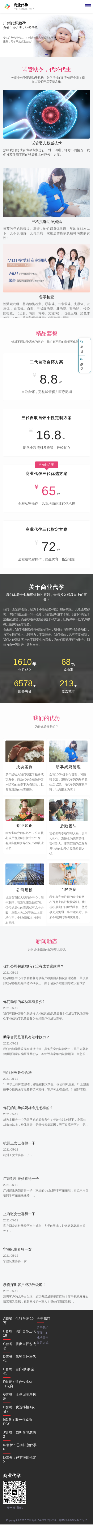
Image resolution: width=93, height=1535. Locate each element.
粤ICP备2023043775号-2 (73, 1520)
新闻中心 (42, 1332)
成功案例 (42, 1337)
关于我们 (43, 1318)
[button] (46, 54)
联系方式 (42, 1342)
